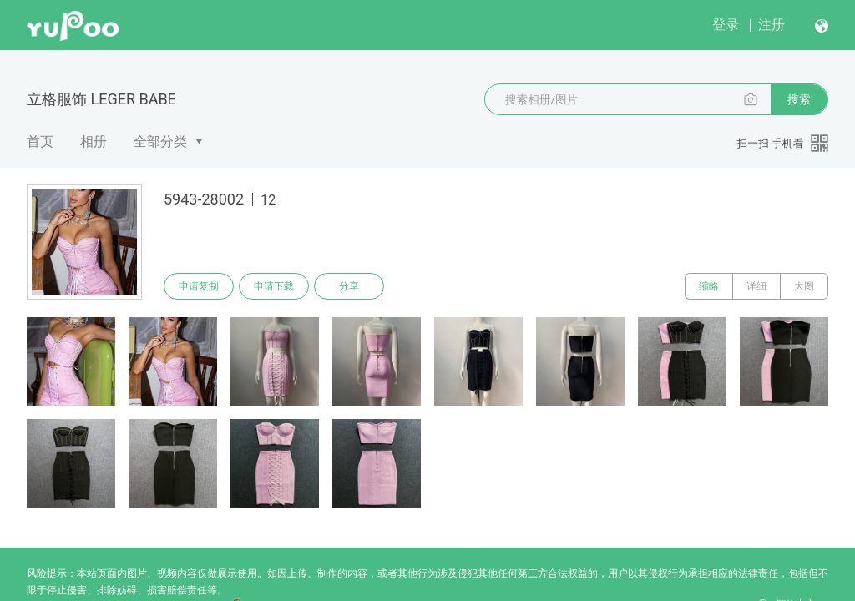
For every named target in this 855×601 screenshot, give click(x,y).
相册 (93, 141)
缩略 (709, 286)
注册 (771, 25)
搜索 (799, 99)
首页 (40, 141)
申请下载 (274, 286)
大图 (804, 286)
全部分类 (160, 141)
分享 (349, 286)
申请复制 (199, 286)
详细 (756, 286)
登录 (725, 25)
